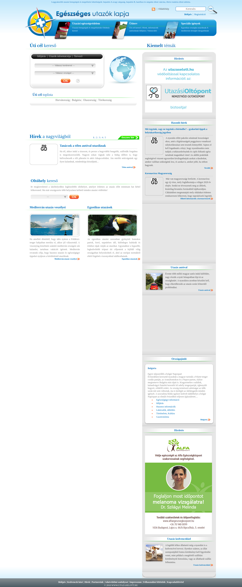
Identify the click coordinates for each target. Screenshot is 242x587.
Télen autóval (127, 167)
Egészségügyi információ (167, 400)
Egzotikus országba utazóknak (194, 27)
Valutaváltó (152, 30)
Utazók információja (60, 56)
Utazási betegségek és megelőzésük (87, 27)
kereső (43, 45)
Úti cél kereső (135, 27)
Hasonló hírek (179, 122)
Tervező (78, 56)
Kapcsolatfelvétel (175, 582)
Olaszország (89, 100)
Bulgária (76, 100)
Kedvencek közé (75, 582)
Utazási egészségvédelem (86, 23)
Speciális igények (190, 23)
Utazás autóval (179, 267)
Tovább (207, 168)
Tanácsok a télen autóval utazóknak (83, 145)
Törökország (105, 100)
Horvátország (62, 100)
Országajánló (179, 358)
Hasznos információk (166, 406)
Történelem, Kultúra (165, 413)
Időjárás (142, 30)
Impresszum (135, 582)
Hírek (87, 582)
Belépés (62, 582)
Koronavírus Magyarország (158, 173)
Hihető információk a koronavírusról (195, 199)
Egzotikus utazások (129, 259)
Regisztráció (200, 14)
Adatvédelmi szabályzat (116, 582)
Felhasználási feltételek (154, 582)
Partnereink (97, 582)
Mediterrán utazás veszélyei (65, 259)
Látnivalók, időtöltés (165, 410)
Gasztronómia (162, 417)
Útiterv (133, 23)
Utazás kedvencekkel (179, 538)
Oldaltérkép (163, 9)
